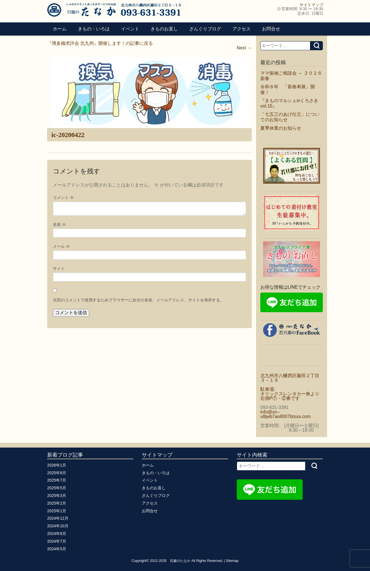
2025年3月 (56, 495)
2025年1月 (56, 511)
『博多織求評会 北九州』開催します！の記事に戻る (100, 43)
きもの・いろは (94, 28)
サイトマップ (311, 5)
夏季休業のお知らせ (280, 128)
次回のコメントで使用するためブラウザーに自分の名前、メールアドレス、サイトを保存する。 (138, 300)
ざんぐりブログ (205, 28)
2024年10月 (57, 526)
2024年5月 (56, 549)
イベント (130, 28)
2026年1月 (56, 465)
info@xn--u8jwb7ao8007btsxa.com (285, 414)
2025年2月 (56, 503)
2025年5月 (56, 488)
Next (244, 47)
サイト (59, 268)
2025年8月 (56, 473)
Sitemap (232, 561)
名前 (59, 224)
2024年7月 (56, 541)
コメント (63, 197)
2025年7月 (56, 480)
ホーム (59, 28)
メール (61, 246)
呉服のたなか (180, 561)
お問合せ (271, 28)
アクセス (241, 28)
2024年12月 (57, 518)
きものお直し (164, 28)
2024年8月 (56, 533)
